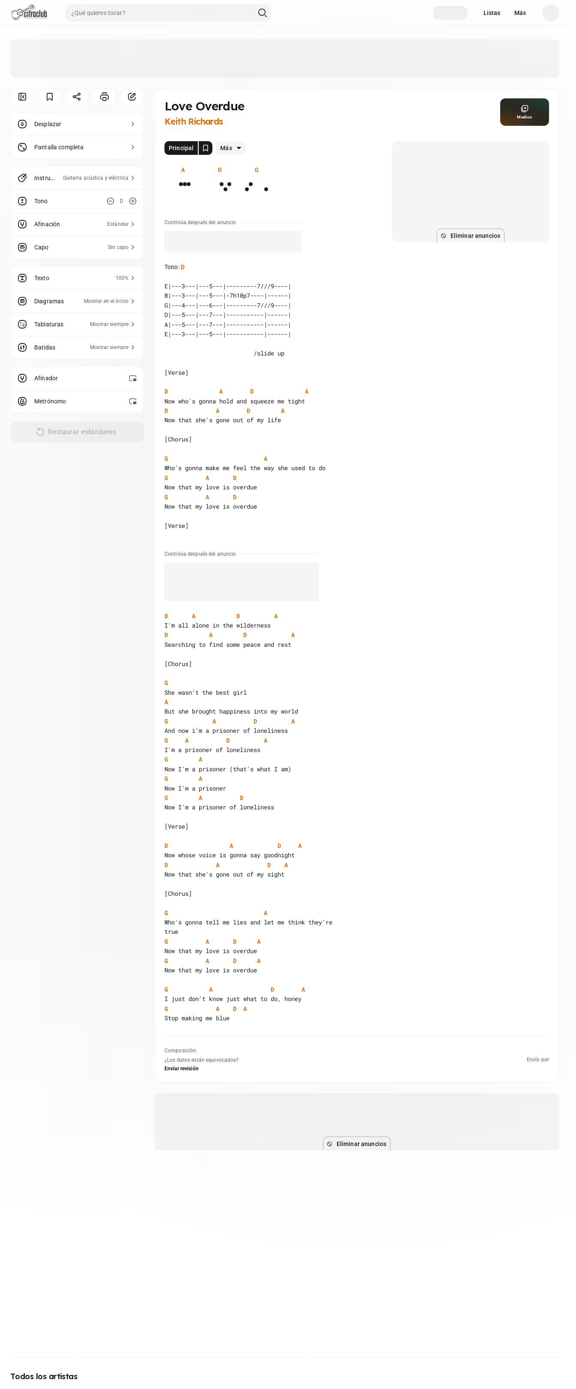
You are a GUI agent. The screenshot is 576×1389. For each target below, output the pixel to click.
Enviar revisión (181, 1069)
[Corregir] (132, 96)
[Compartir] (77, 96)
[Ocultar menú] (22, 96)
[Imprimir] (104, 96)
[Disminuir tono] (110, 201)
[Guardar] (50, 96)
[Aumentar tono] (133, 201)
